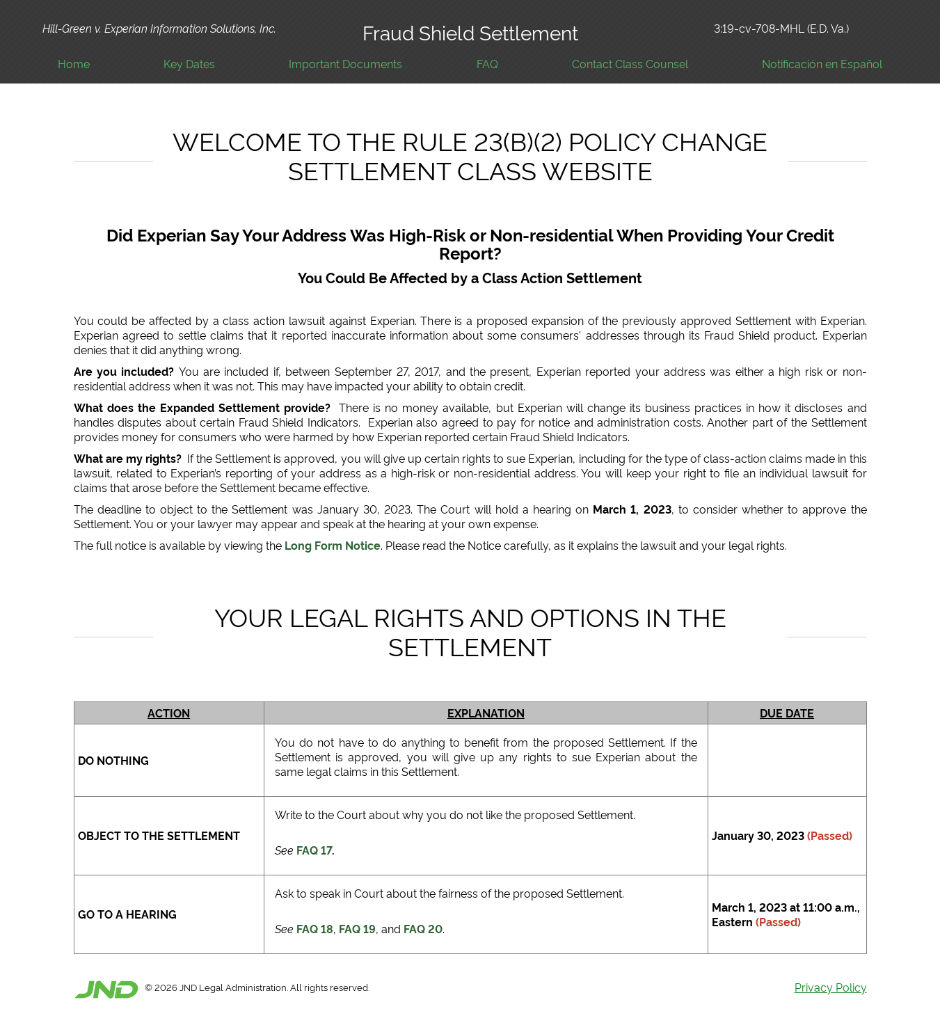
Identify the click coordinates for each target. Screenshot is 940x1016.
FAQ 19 (357, 928)
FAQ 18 (314, 928)
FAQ (487, 63)
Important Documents (345, 63)
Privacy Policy (831, 986)
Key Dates (189, 63)
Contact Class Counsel (630, 63)
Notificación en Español (822, 63)
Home (74, 63)
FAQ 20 (423, 928)
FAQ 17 (314, 849)
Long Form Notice (333, 545)
